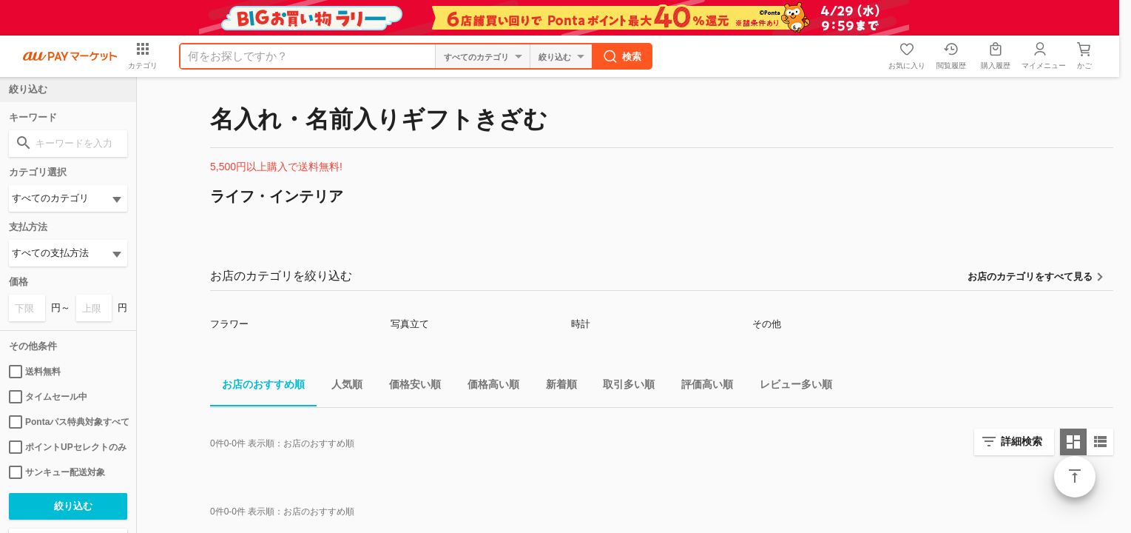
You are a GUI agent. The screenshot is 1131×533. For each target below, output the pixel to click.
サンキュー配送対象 (57, 472)
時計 (580, 323)
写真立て (410, 323)
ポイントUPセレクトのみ (67, 447)
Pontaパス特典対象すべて (68, 422)
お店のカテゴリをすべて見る (1030, 276)
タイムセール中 (48, 396)
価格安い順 (409, 386)
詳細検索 (1021, 441)
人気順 (341, 386)
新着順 (555, 386)
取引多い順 (623, 386)
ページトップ (1074, 476)
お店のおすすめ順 (257, 386)
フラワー (229, 323)
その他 (766, 323)
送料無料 (35, 371)
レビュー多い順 (790, 386)
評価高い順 (701, 386)
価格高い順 (487, 386)
